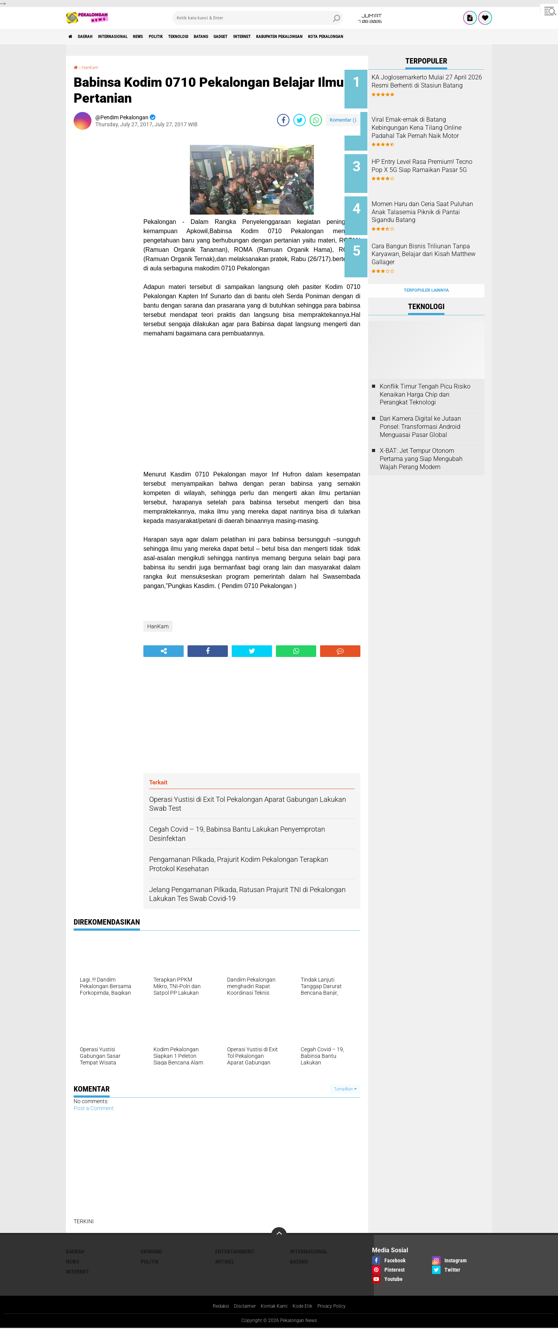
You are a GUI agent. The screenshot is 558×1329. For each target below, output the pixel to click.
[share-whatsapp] (316, 120)
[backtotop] (279, 1235)
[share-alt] (163, 651)
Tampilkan (345, 1089)
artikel (224, 1262)
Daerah (93, 36)
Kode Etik (305, 1307)
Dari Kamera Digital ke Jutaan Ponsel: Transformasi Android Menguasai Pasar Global (420, 408)
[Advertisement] (105, 252)
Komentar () (343, 120)
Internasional (130, 36)
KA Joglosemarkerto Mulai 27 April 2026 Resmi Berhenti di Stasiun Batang (435, 85)
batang (251, 36)
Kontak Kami (273, 1307)
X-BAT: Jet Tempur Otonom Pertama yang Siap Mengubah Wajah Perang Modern (421, 440)
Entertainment (235, 1251)
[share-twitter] (299, 120)
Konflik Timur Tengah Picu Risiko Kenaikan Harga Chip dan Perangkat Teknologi (425, 376)
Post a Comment (94, 1108)
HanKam (93, 67)
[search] (257, 18)
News (164, 36)
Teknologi (220, 36)
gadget (278, 36)
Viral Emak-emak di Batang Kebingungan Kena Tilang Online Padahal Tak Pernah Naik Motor (432, 128)
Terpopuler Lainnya (426, 271)
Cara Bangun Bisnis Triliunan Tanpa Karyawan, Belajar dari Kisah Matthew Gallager (435, 242)
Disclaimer (240, 1307)
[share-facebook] (283, 120)
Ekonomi (151, 1251)
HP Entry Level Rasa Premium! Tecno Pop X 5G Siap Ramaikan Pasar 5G (436, 163)
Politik (189, 36)
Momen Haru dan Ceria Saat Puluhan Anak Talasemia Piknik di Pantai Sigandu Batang (433, 206)
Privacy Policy (338, 1307)
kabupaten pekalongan (358, 36)
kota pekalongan (419, 36)
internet (308, 36)
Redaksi (213, 1307)
